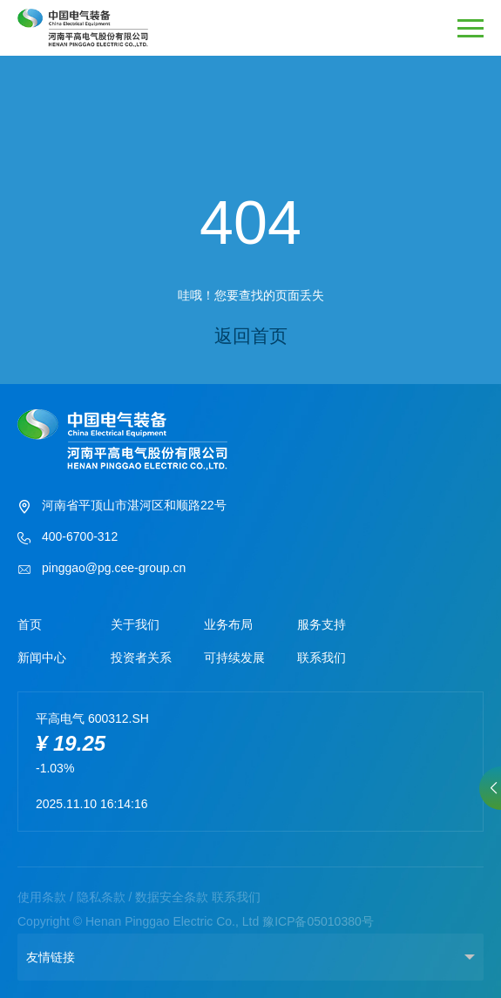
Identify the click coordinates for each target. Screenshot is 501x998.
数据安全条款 (171, 897)
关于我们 (135, 624)
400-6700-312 (67, 538)
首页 (29, 624)
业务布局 (228, 624)
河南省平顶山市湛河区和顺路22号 (122, 506)
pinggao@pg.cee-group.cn (101, 569)
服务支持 (321, 624)
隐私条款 (101, 897)
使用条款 (41, 897)
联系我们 (321, 657)
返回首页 (251, 336)
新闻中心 (41, 657)
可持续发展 (234, 657)
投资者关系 (141, 657)
